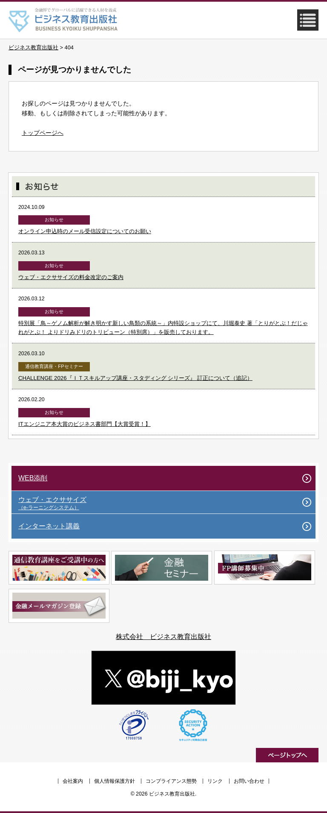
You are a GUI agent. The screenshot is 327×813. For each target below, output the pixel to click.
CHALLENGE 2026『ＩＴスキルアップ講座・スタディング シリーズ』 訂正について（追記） (135, 378)
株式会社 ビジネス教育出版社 (163, 636)
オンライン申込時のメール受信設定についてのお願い (84, 231)
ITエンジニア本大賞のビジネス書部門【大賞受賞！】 (84, 424)
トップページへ (42, 132)
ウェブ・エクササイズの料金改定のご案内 (70, 277)
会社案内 (73, 781)
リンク (215, 781)
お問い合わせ (249, 781)
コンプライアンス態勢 (171, 781)
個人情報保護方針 (114, 781)
